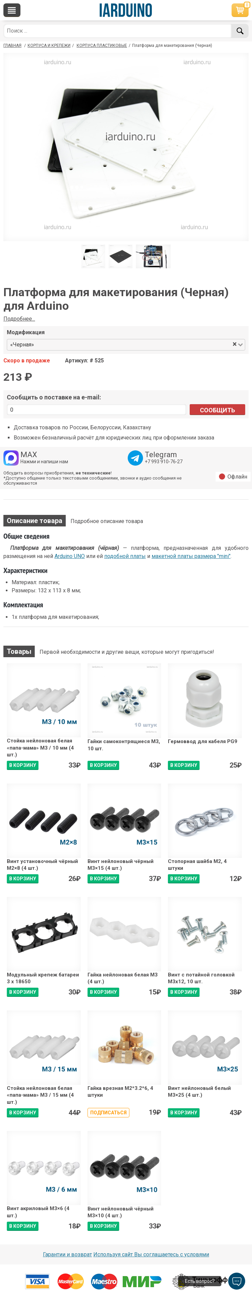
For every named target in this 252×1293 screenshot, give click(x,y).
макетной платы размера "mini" (191, 556)
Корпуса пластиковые (102, 45)
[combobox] (133, 345)
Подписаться (108, 1112)
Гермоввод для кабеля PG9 (202, 741)
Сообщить (217, 410)
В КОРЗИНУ (22, 765)
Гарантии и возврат (67, 1254)
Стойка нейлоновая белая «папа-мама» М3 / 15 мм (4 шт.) (40, 1095)
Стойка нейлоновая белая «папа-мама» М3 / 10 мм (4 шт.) (40, 748)
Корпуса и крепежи (49, 45)
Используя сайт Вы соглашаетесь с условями (151, 1254)
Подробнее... (19, 319)
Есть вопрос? (200, 1281)
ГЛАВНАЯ (12, 45)
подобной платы (125, 556)
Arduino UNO (69, 556)
